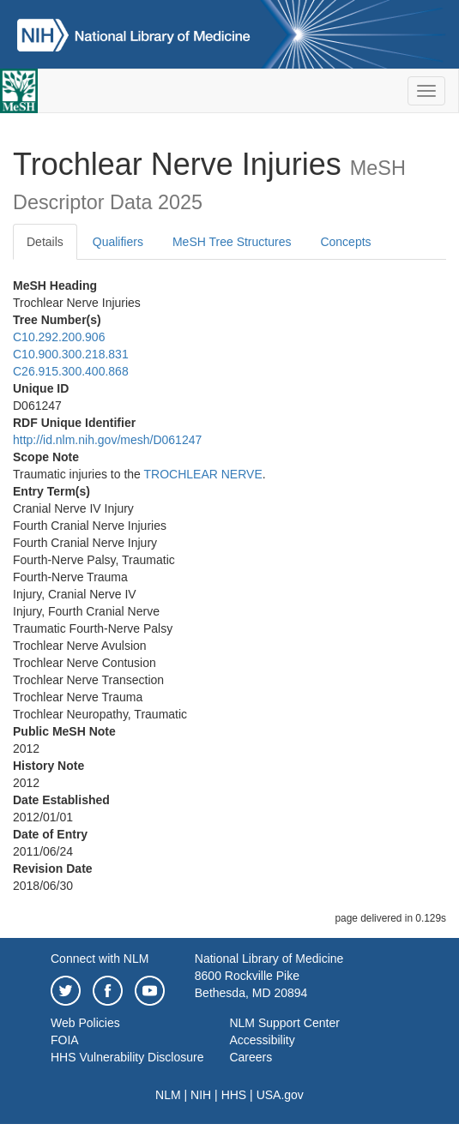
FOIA (65, 1040)
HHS (234, 1095)
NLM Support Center (284, 1023)
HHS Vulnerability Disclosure (127, 1057)
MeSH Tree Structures (232, 242)
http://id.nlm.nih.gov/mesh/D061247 (107, 440)
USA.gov (280, 1095)
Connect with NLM (99, 958)
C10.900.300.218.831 (71, 354)
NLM (168, 1095)
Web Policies (85, 1023)
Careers (250, 1057)
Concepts (345, 242)
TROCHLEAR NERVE (203, 474)
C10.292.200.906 (59, 337)
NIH (200, 1095)
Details (45, 242)
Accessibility (261, 1040)
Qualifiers (118, 242)
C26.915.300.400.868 (71, 371)
